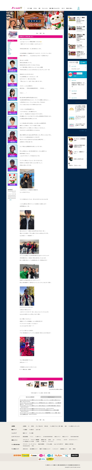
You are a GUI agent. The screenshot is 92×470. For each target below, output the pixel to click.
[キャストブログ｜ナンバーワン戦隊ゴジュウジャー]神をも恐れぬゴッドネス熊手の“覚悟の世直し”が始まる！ (40, 405)
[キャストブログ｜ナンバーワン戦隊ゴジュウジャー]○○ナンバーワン (32, 408)
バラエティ (35, 8)
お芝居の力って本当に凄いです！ (26, 36)
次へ (44, 33)
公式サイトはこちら (12, 37)
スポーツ (63, 8)
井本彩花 (9, 48)
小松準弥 (9, 43)
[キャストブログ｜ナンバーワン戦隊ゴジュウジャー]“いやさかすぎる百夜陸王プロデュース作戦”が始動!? (39, 410)
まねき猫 (9, 54)
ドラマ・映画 (29, 8)
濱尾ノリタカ (10, 49)
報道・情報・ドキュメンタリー (54, 8)
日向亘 (9, 47)
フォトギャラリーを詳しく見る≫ (56, 389)
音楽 (39, 8)
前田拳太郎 (9, 42)
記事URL (29, 369)
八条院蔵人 (9, 53)
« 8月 (10, 199)
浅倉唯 (9, 50)
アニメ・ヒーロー (45, 8)
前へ (37, 33)
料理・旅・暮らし (69, 8)
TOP (40, 33)
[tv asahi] (17, 8)
